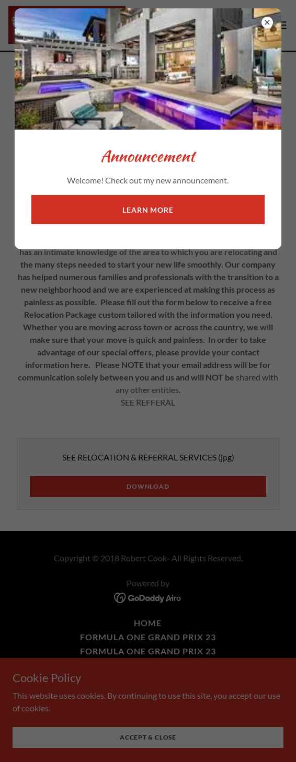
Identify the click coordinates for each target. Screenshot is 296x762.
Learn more (148, 209)
